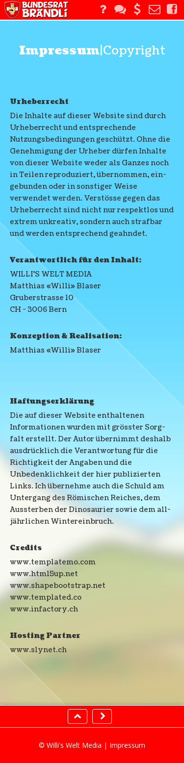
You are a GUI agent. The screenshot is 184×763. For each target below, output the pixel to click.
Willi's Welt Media (74, 745)
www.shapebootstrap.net (57, 585)
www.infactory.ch (44, 609)
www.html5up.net (44, 574)
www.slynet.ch (38, 650)
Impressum (127, 745)
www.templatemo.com (53, 562)
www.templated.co (45, 597)
